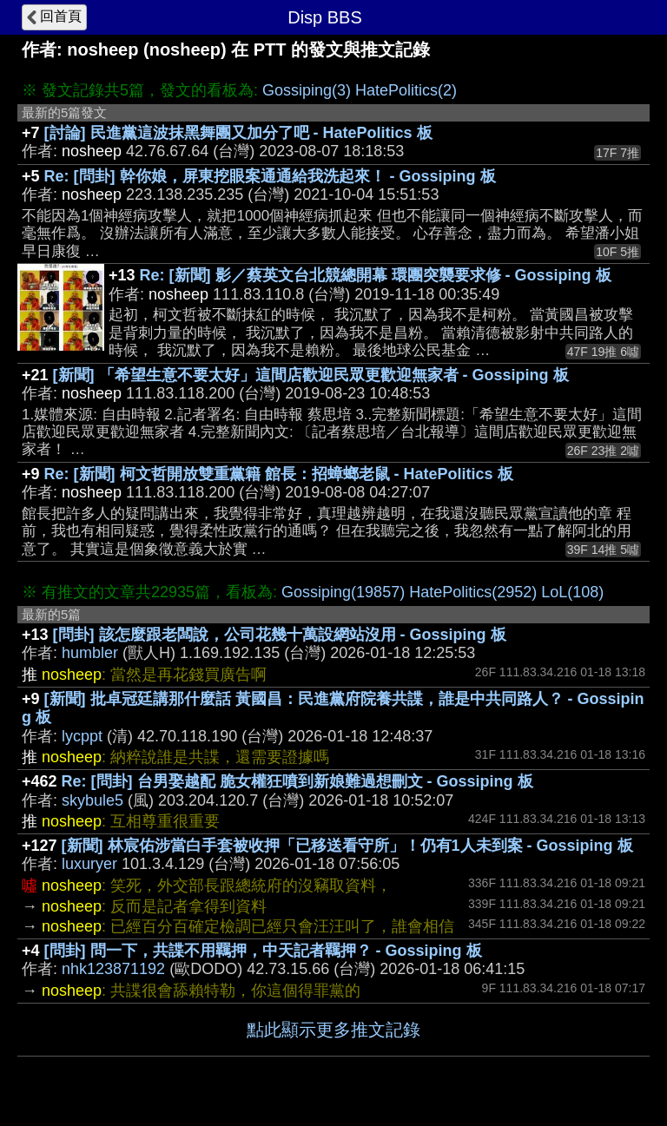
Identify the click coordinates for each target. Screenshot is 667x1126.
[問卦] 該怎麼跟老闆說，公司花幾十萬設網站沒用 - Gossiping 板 (279, 634)
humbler (90, 653)
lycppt (82, 736)
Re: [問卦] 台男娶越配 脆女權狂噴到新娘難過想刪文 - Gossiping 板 (297, 781)
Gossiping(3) (306, 90)
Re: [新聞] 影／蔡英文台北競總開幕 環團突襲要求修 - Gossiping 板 (375, 275)
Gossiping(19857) (343, 592)
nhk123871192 (113, 969)
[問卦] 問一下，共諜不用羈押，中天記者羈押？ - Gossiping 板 (263, 950)
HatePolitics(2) (406, 90)
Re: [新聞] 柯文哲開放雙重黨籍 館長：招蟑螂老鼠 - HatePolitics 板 (278, 474)
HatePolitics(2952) (473, 592)
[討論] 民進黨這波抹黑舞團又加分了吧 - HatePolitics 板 (238, 133)
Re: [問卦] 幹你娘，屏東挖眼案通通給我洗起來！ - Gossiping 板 (270, 176)
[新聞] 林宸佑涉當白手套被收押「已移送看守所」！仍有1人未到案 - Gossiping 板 (347, 845)
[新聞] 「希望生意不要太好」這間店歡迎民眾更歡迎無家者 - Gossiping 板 (311, 375)
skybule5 (92, 800)
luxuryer (89, 863)
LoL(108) (572, 592)
